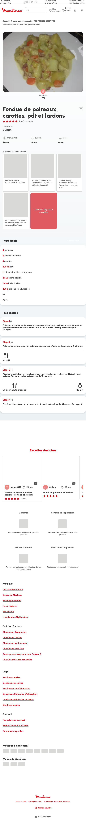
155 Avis (29, 121)
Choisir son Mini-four (13, 648)
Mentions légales (11, 705)
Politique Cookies (11, 677)
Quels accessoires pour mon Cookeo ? (22, 654)
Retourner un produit (13, 731)
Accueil (6, 21)
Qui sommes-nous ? (13, 589)
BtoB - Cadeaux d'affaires (15, 725)
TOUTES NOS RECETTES (44, 21)
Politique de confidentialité (16, 688)
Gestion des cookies (13, 683)
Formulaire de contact (14, 720)
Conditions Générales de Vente (18, 699)
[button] (54, 10)
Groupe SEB (21, 801)
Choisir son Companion (14, 632)
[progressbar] (6, 751)
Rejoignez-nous (35, 801)
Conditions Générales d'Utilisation (20, 694)
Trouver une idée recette (21, 21)
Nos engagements (12, 600)
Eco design (8, 611)
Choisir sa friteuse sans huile (17, 659)
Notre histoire (10, 606)
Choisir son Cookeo (12, 637)
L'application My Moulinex (15, 617)
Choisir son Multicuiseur (15, 643)
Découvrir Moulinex (12, 595)
